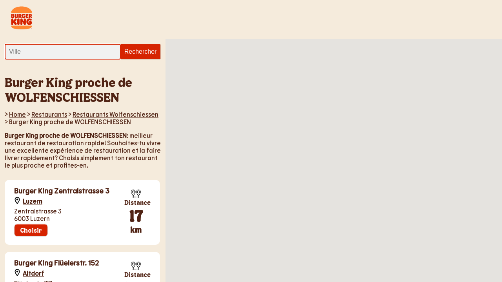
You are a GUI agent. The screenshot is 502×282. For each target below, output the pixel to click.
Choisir (31, 230)
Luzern (32, 201)
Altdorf (33, 273)
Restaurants (49, 114)
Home (17, 114)
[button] (271, 118)
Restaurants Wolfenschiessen (115, 114)
